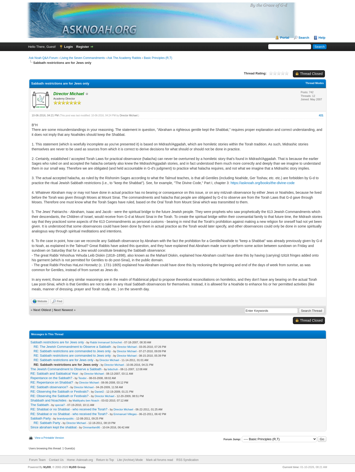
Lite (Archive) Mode (130, 460)
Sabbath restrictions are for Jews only (57, 342)
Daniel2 (99, 391)
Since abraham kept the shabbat (54, 427)
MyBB (47, 467)
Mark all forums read (159, 460)
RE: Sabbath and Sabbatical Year (54, 373)
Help (322, 37)
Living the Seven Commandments (82, 58)
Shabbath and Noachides (49, 400)
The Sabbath (40, 405)
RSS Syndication (187, 460)
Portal (284, 37)
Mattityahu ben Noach (86, 400)
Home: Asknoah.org (80, 460)
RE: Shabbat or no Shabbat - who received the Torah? (69, 409)
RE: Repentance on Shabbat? (52, 382)
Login (68, 47)
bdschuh (113, 369)
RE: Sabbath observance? (49, 387)
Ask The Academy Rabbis (124, 58)
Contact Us (56, 460)
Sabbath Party (41, 418)
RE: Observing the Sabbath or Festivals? (60, 391)
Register (82, 47)
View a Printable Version (49, 437)
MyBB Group (77, 467)
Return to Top (105, 460)
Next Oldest (42, 310)
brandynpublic (65, 418)
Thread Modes (314, 83)
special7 (60, 404)
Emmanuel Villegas (125, 414)
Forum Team (37, 460)
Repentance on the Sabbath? (51, 378)
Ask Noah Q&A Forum (43, 58)
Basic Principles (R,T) (158, 58)
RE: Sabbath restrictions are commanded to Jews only (72, 351)
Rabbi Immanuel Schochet (106, 342)
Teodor (82, 378)
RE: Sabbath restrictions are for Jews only (63, 360)
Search (304, 37)
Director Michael (129, 115)
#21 (321, 115)
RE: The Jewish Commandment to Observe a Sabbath (72, 347)
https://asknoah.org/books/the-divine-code (263, 183)
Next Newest (63, 310)
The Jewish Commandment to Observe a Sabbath (66, 369)
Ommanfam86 (91, 427)
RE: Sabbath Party (47, 423)
